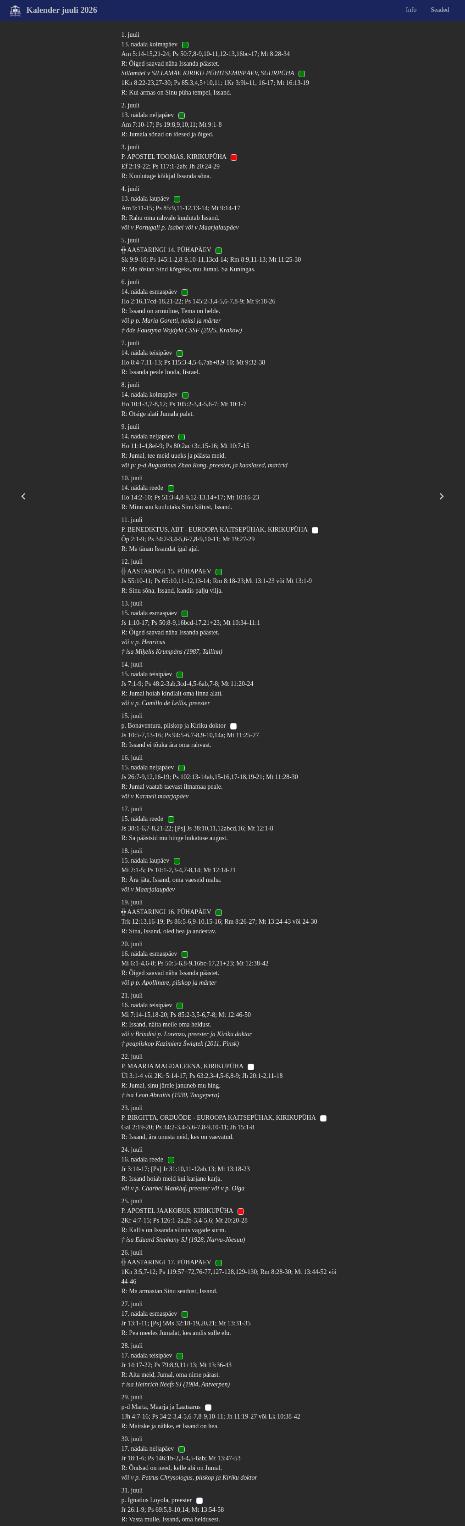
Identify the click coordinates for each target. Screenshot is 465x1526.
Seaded (440, 9)
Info (411, 9)
